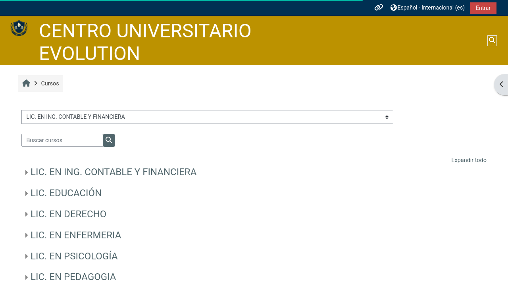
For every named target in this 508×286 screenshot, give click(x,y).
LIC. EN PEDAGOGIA (73, 276)
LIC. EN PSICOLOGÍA (74, 256)
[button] (427, 7)
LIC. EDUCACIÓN (66, 193)
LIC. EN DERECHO (68, 214)
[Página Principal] (19, 28)
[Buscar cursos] (62, 140)
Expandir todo (469, 160)
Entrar (483, 8)
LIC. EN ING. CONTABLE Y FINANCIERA (113, 172)
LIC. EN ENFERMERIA (76, 235)
